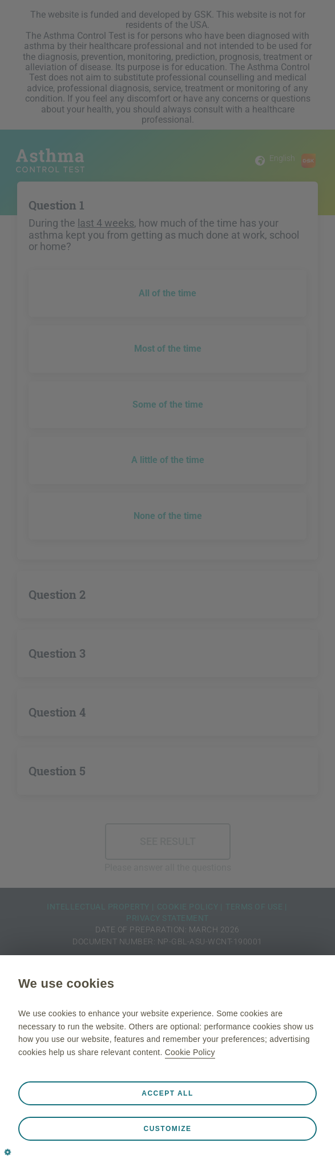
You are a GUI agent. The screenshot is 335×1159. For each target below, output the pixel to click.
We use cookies (66, 983)
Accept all (167, 1093)
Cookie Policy (190, 1052)
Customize (168, 1129)
